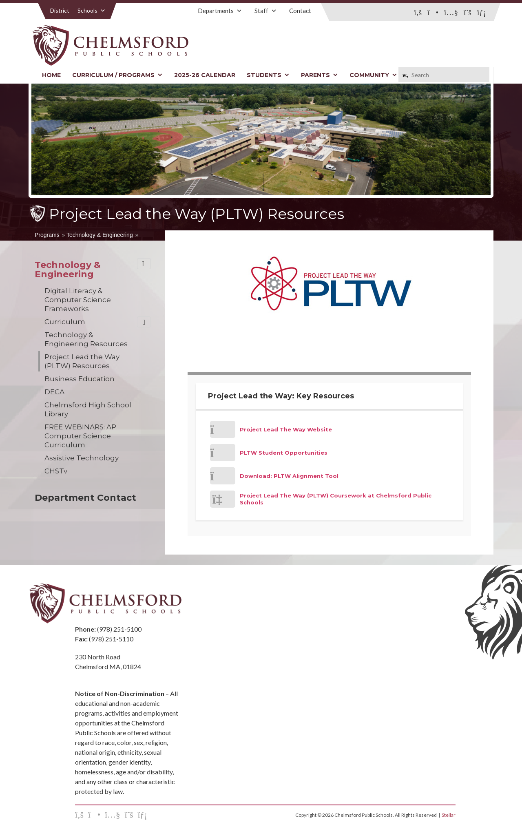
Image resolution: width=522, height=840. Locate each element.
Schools (91, 10)
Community (373, 75)
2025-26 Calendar (204, 75)
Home (51, 75)
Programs (47, 235)
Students (268, 75)
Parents (319, 75)
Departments (220, 10)
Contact (300, 10)
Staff (265, 10)
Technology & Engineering (99, 235)
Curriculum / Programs (117, 75)
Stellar (449, 815)
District (59, 10)
